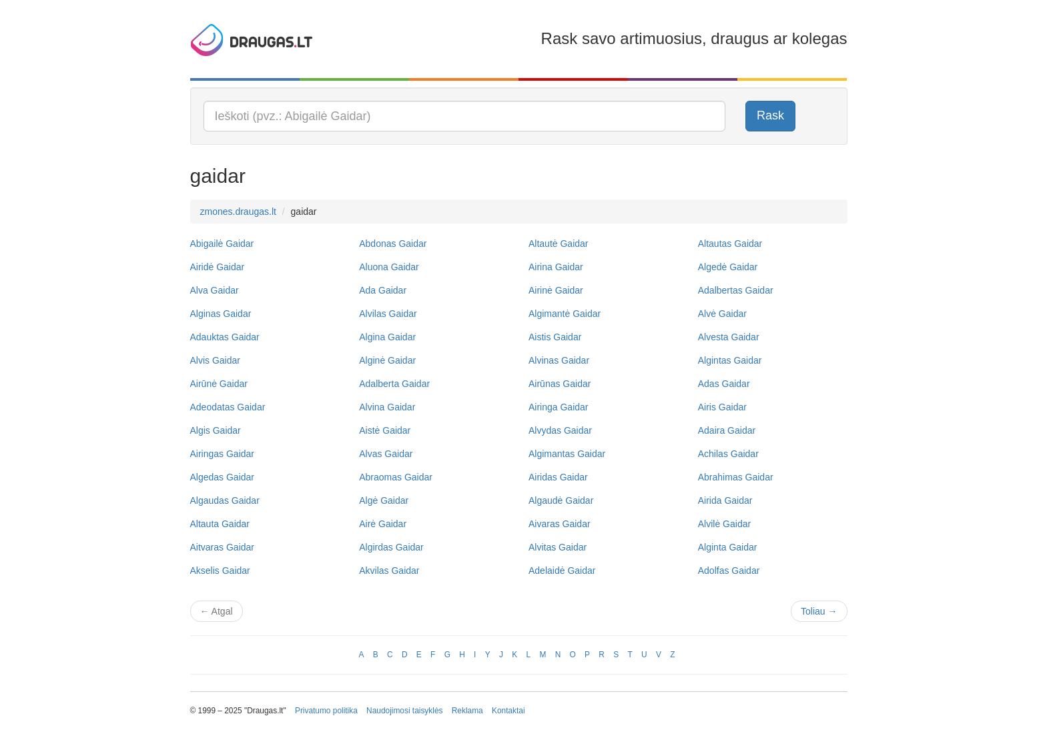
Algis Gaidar (215, 430)
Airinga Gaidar (559, 407)
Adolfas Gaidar (729, 570)
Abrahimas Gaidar (735, 477)
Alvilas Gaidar (387, 313)
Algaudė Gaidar (561, 500)
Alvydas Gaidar (560, 430)
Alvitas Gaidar (558, 547)
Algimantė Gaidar (565, 313)
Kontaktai (508, 710)
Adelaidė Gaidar (562, 570)
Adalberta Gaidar (394, 383)
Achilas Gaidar (728, 453)
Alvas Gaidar (385, 453)
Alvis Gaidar (215, 360)
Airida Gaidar (725, 500)
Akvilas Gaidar (389, 570)
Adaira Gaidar (726, 430)
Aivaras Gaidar (560, 523)
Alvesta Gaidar (728, 337)
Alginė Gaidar (387, 360)
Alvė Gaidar (722, 313)
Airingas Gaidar (222, 453)
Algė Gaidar (383, 500)
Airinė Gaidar (556, 290)
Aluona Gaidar (389, 267)
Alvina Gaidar (387, 407)
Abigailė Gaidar (222, 243)
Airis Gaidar (722, 407)
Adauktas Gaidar (225, 337)
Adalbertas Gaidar (735, 290)
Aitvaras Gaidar (222, 547)
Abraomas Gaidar (395, 477)
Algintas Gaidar (730, 360)
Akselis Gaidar (220, 570)
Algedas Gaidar (222, 477)
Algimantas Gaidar (567, 453)
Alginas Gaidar (221, 313)
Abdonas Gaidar (392, 243)
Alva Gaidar (214, 290)
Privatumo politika (326, 710)
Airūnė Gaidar (219, 383)
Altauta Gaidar (220, 523)
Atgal (216, 611)
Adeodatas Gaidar (228, 407)
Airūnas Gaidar (560, 383)
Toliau (819, 611)
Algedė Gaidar (728, 267)
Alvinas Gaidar (559, 360)
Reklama (467, 710)
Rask (770, 115)
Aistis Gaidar (555, 337)
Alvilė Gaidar (724, 523)
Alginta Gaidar (727, 547)
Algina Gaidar (387, 337)
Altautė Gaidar (559, 243)
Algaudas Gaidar (225, 500)
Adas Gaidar (724, 383)
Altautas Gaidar (730, 243)
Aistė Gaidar (384, 430)
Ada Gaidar (382, 290)
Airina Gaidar (556, 267)
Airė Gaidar (382, 523)
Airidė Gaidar (217, 267)
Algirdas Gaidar (391, 547)
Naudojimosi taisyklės (404, 710)
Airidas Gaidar (558, 477)
